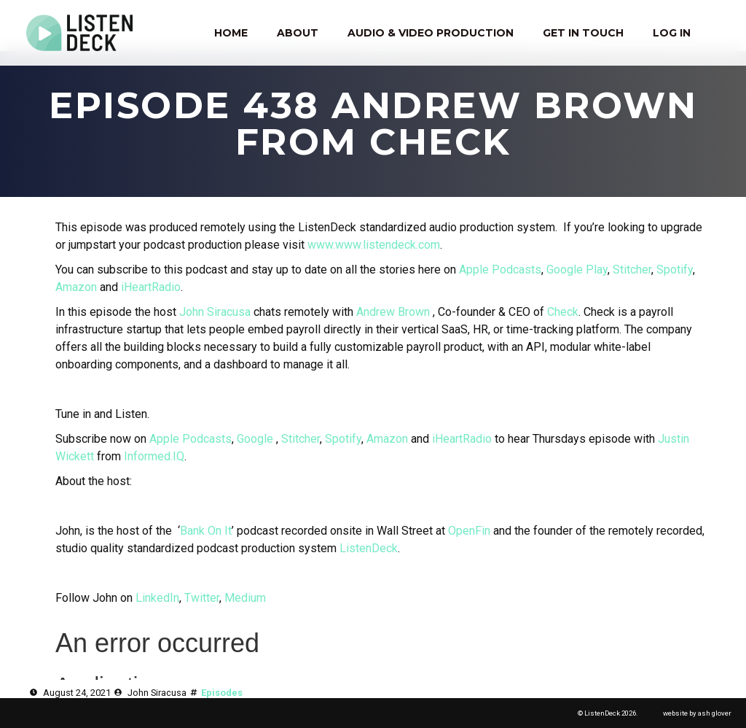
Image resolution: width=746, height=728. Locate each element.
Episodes (222, 692)
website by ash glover (697, 713)
